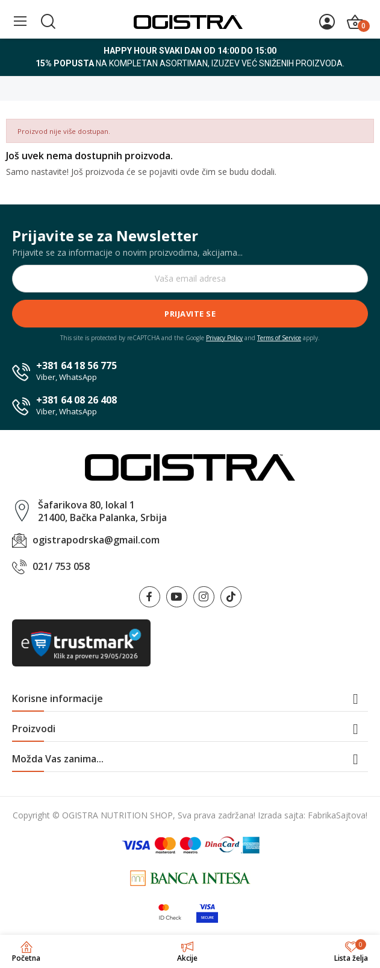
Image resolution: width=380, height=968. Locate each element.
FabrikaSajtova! (337, 815)
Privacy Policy (224, 338)
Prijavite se (190, 313)
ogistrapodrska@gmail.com (96, 539)
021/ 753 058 (61, 566)
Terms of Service (279, 338)
